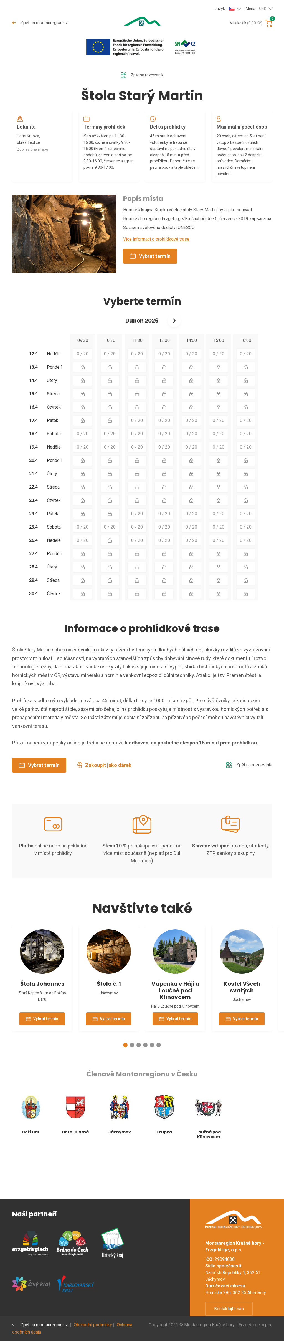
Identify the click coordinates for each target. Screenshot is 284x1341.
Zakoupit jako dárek (104, 798)
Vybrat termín (150, 289)
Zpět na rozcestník (142, 76)
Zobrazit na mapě (34, 154)
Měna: (256, 9)
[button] (125, 1092)
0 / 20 (82, 386)
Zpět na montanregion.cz (40, 22)
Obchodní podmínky (94, 1324)
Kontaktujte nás (229, 1308)
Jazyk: (224, 8)
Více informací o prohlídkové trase (156, 272)
